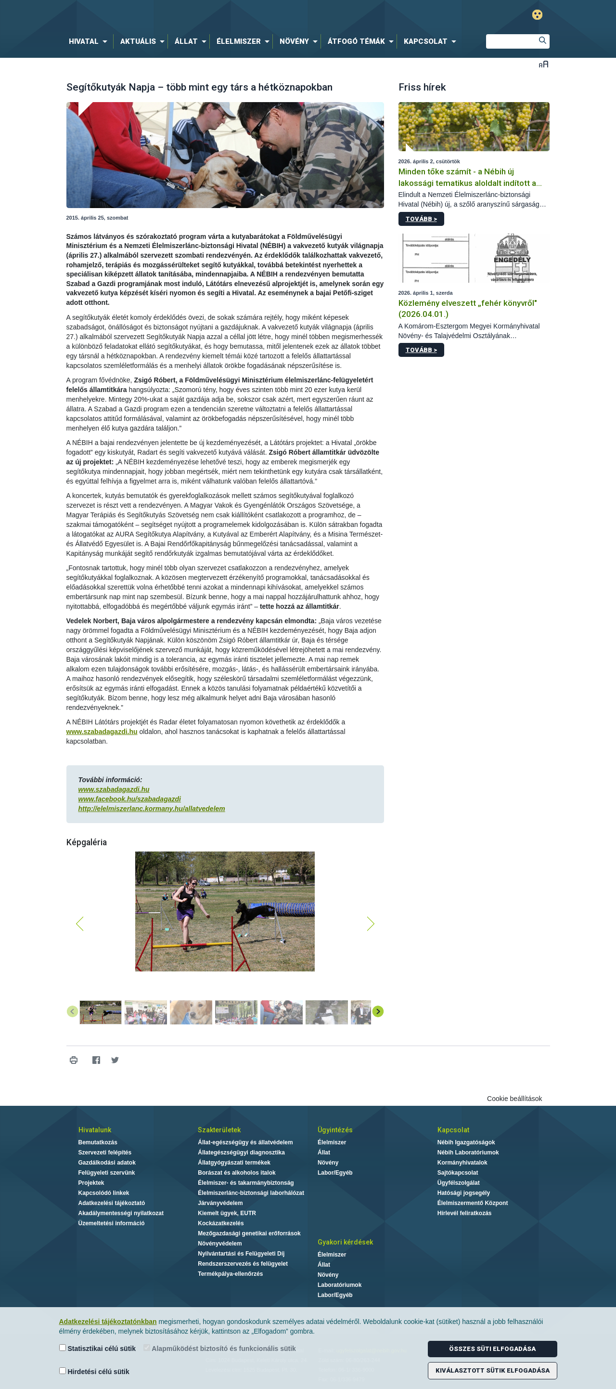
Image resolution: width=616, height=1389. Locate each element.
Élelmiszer (332, 1142)
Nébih (205, 15)
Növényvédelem (220, 1243)
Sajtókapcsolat (457, 1172)
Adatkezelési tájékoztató (111, 1203)
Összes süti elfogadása (492, 1348)
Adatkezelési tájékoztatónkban (108, 1321)
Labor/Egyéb (335, 1172)
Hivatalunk (94, 1130)
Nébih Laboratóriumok (468, 1152)
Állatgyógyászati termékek (234, 1162)
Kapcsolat (453, 1130)
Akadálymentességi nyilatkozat (121, 1213)
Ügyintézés (335, 1130)
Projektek (91, 1182)
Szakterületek (219, 1130)
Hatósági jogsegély (463, 1193)
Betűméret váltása (544, 64)
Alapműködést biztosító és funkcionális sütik (219, 1348)
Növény (328, 1162)
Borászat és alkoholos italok (236, 1172)
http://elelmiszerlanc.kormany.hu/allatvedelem (151, 808)
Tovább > (421, 219)
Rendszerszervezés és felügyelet (243, 1263)
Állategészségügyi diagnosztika (241, 1152)
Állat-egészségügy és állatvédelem (245, 1142)
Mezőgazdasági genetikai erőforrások (249, 1233)
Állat (324, 1152)
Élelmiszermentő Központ (472, 1203)
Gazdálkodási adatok (107, 1162)
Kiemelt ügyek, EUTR (227, 1213)
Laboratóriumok (339, 1285)
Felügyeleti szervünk (106, 1172)
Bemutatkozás (97, 1142)
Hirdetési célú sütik (94, 1371)
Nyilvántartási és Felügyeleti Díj (241, 1253)
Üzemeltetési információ (111, 1223)
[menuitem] (90, 41)
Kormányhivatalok (462, 1162)
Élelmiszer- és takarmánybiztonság (246, 1182)
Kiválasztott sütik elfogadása (493, 1370)
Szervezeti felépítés (105, 1152)
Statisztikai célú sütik (97, 1348)
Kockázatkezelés (221, 1223)
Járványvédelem (220, 1203)
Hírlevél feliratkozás (464, 1213)
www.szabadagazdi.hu (102, 731)
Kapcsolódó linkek (103, 1193)
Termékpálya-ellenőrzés (230, 1274)
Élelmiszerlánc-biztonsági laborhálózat (251, 1193)
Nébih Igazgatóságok (466, 1142)
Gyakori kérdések (345, 1242)
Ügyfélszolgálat (458, 1182)
